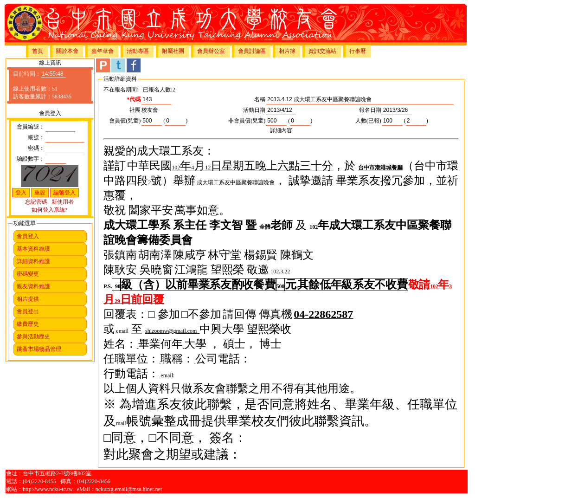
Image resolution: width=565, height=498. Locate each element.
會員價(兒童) (125, 120)
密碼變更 (28, 274)
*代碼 (134, 99)
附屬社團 (173, 51)
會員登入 (28, 236)
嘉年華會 (102, 51)
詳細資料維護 (33, 261)
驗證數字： (31, 158)
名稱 (259, 99)
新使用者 (62, 202)
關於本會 (67, 51)
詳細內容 (281, 130)
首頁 (37, 51)
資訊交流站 (322, 51)
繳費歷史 (28, 324)
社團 (135, 110)
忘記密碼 (36, 202)
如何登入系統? (49, 210)
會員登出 (28, 311)
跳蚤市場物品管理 (39, 349)
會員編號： (31, 126)
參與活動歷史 (33, 336)
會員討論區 (252, 51)
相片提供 (28, 299)
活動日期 (254, 110)
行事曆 (357, 51)
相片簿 (287, 51)
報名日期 (370, 110)
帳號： (36, 137)
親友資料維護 (33, 286)
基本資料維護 (33, 249)
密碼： (36, 148)
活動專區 (138, 51)
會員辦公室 (211, 51)
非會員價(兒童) (246, 120)
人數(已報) (368, 120)
